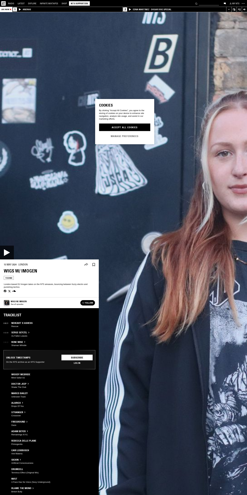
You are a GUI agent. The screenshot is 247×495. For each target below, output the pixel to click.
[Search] (196, 3)
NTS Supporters (79, 3)
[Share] (86, 264)
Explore (32, 3)
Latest (21, 3)
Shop (64, 3)
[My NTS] (234, 3)
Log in (77, 363)
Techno (8, 278)
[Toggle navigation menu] (243, 3)
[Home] (3, 3)
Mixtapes (49, 3)
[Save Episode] (94, 264)
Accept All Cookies (125, 127)
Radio (11, 3)
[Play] (7, 252)
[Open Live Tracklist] (239, 9)
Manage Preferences (124, 136)
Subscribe (77, 357)
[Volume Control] (244, 9)
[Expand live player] (228, 9)
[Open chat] (224, 3)
